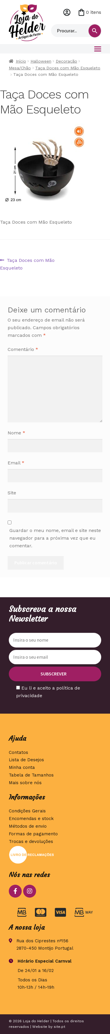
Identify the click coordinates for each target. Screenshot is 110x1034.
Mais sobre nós (25, 782)
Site (12, 493)
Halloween (41, 61)
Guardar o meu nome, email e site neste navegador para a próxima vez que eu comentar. (55, 538)
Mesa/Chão (20, 68)
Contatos (18, 752)
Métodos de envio (28, 826)
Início (21, 61)
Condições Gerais (27, 811)
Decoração (66, 61)
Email (16, 463)
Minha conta (66, 12)
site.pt (59, 1027)
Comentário (23, 349)
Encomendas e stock (31, 818)
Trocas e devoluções (31, 841)
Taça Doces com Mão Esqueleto (67, 68)
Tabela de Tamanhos (31, 775)
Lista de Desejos (26, 759)
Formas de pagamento (33, 833)
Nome (16, 433)
